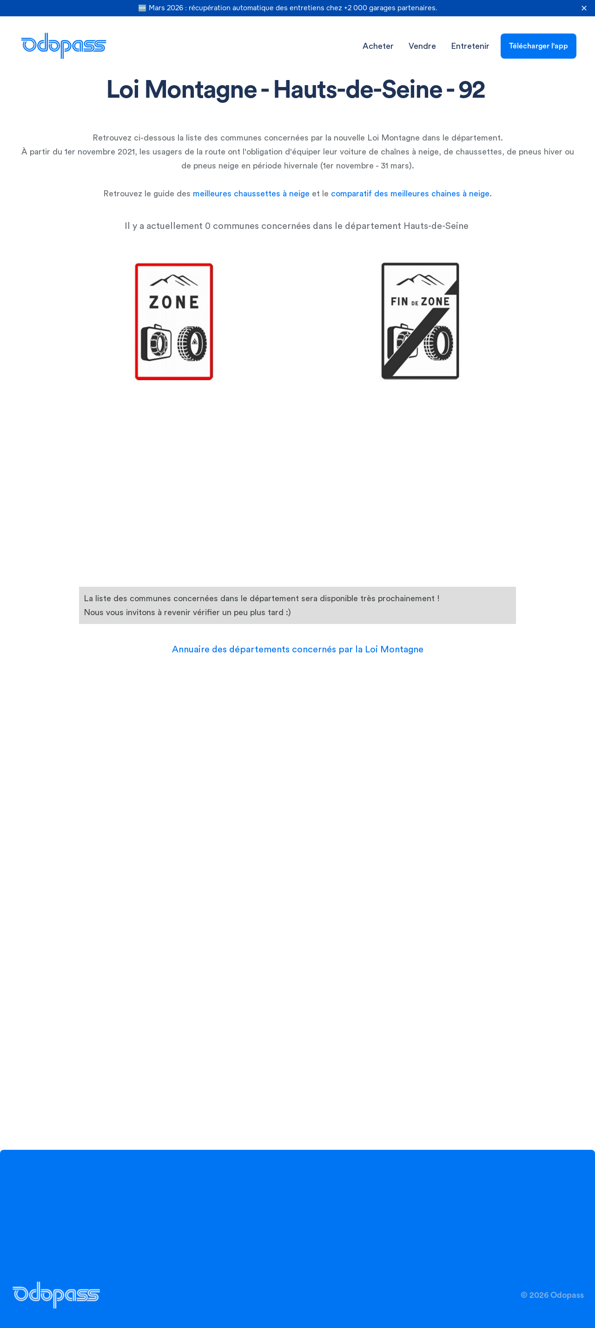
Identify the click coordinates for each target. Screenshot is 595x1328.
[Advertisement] (299, 400)
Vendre (422, 46)
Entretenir (470, 46)
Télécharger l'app (538, 46)
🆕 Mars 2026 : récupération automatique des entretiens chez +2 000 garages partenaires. (288, 8)
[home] (64, 45)
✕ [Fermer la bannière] (584, 8)
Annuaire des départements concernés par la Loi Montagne (297, 649)
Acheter (378, 46)
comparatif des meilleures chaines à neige (410, 193)
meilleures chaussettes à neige (251, 193)
